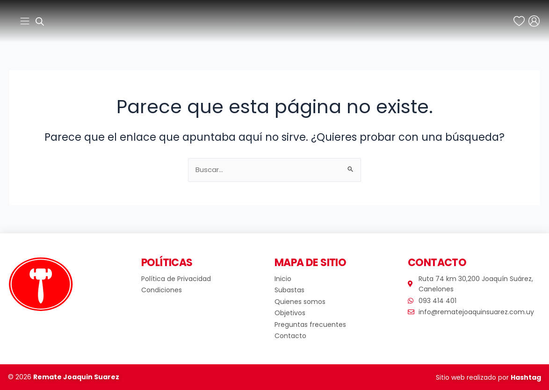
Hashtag (526, 377)
